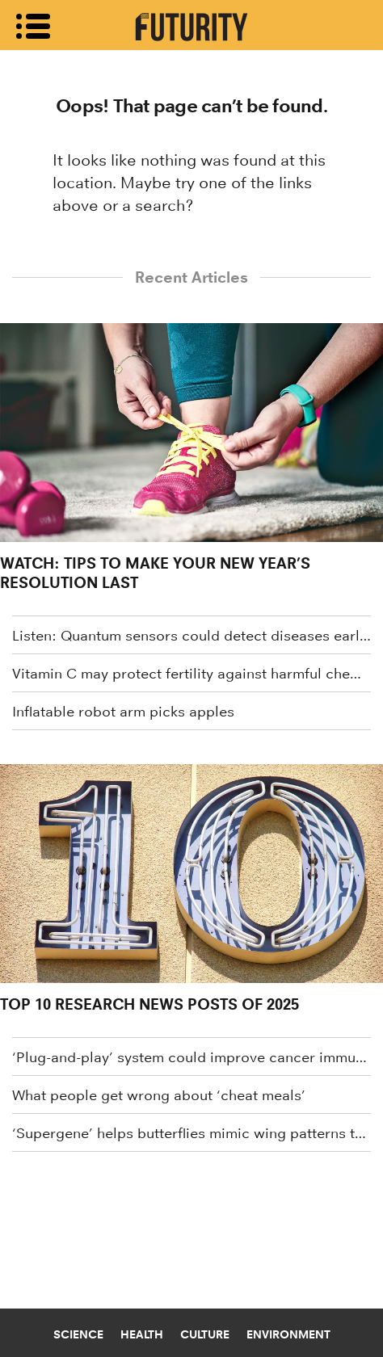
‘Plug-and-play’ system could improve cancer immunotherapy (191, 1057)
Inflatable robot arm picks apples (123, 712)
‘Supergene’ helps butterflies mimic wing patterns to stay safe (191, 1133)
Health (141, 1334)
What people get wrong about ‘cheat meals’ (158, 1095)
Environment (288, 1334)
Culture (204, 1334)
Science (78, 1334)
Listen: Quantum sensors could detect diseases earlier (191, 636)
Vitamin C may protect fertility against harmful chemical (191, 674)
